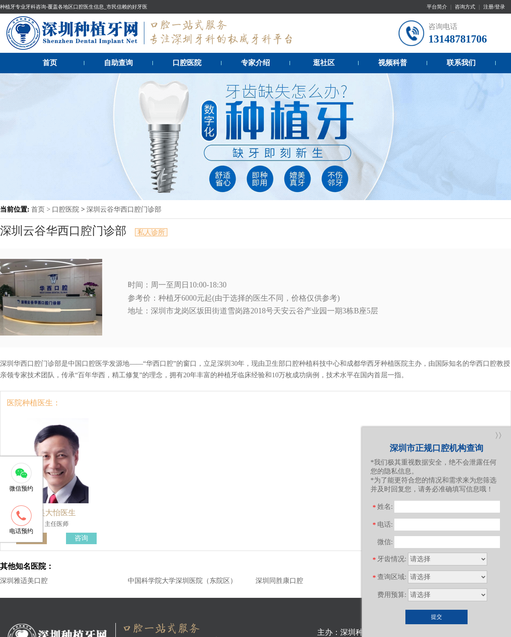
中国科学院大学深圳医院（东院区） (182, 580)
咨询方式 (465, 7)
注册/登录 (494, 7)
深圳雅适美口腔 (24, 580)
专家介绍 (255, 63)
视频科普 (392, 63)
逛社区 (324, 63)
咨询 (81, 538)
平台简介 (437, 7)
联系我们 (461, 63)
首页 (50, 63)
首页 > (41, 209)
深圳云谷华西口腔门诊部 (123, 209)
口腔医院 (186, 63)
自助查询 (118, 63)
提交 (436, 617)
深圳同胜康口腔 (279, 580)
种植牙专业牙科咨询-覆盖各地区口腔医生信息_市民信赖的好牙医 (73, 7)
